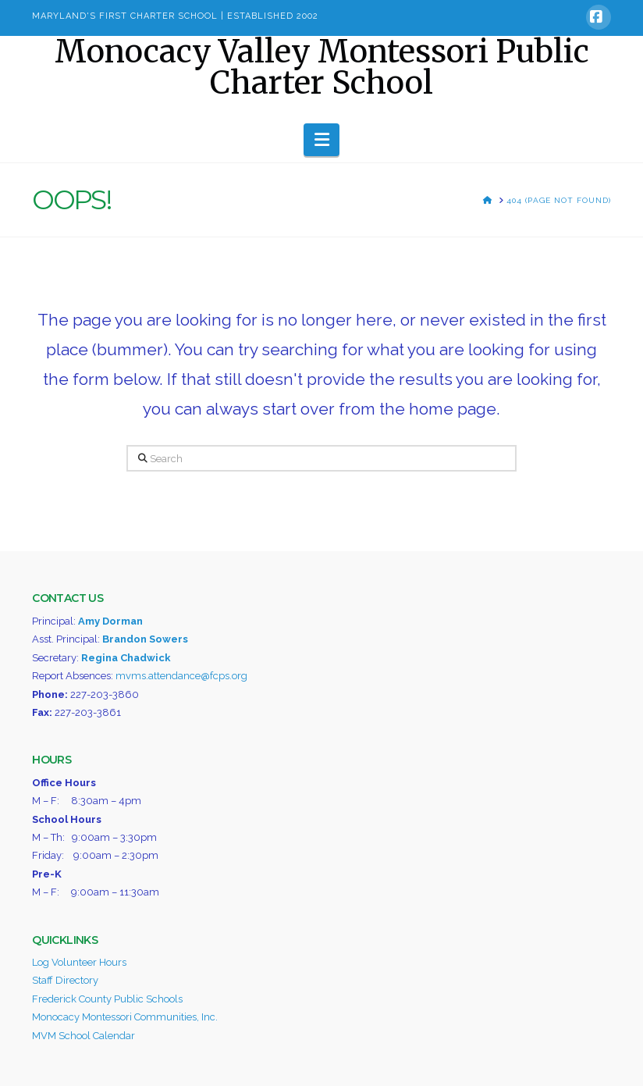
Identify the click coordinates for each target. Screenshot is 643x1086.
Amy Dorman (110, 621)
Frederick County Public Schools (107, 999)
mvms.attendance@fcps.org (181, 676)
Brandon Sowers (145, 639)
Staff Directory (65, 980)
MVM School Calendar (83, 1035)
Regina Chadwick (126, 658)
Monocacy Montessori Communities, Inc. (125, 1017)
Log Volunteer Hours (79, 962)
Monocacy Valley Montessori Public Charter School (322, 67)
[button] (322, 139)
